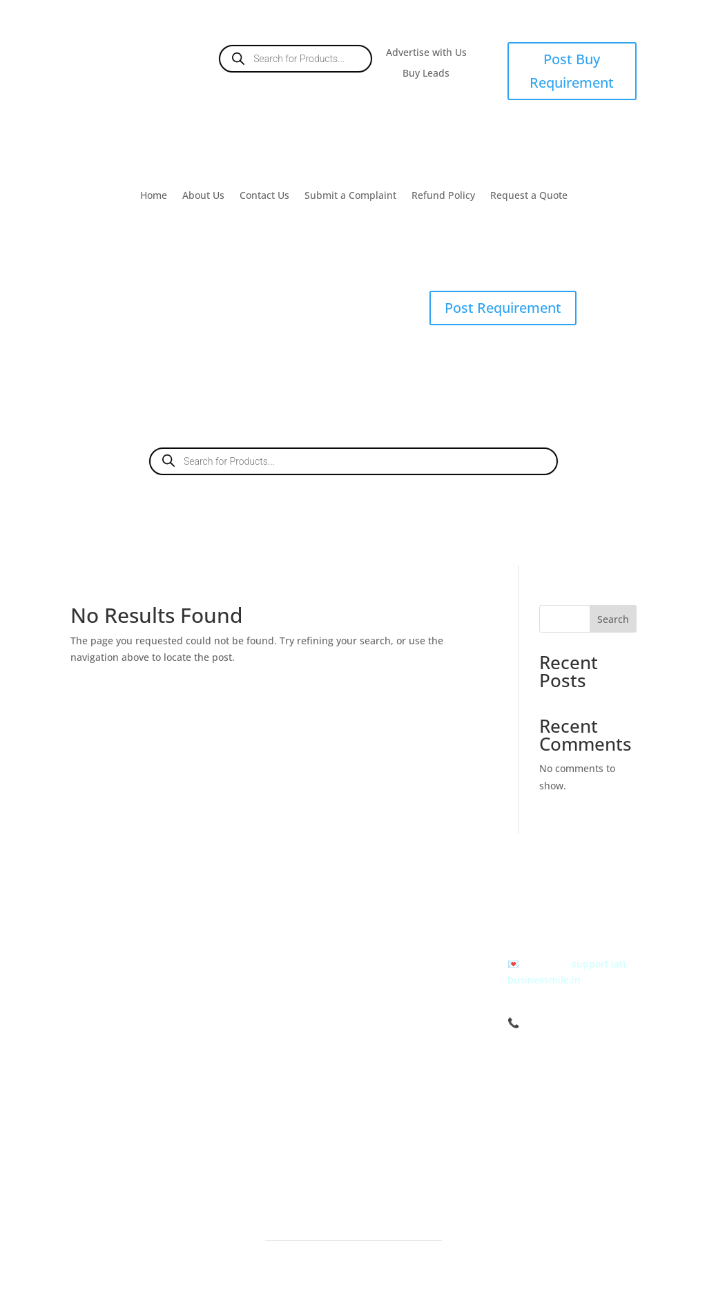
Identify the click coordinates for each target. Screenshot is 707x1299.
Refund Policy (443, 196)
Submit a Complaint (350, 196)
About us (392, 906)
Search (613, 619)
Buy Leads (426, 73)
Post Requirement (503, 307)
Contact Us (264, 196)
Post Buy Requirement (572, 71)
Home (153, 196)
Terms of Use (401, 924)
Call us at (531, 914)
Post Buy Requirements (280, 906)
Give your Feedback (416, 1068)
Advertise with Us (426, 53)
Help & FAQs (400, 996)
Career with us (405, 1050)
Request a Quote (529, 196)
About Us (203, 196)
